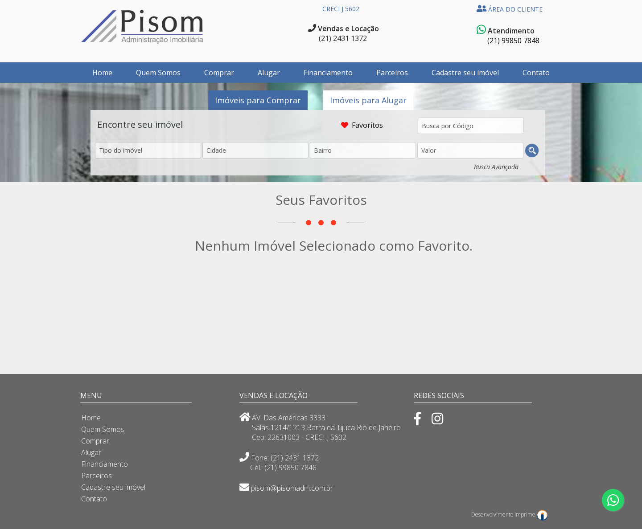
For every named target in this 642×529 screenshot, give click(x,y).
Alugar (269, 72)
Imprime (531, 513)
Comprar (219, 72)
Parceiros (392, 72)
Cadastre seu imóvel (465, 72)
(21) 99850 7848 (513, 40)
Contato (536, 72)
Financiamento (328, 72)
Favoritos (368, 125)
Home (102, 72)
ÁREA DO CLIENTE (510, 9)
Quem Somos (158, 72)
